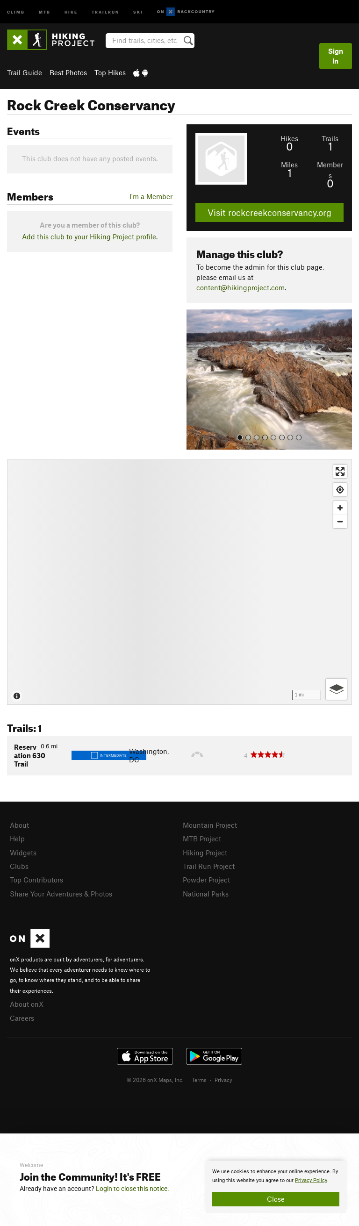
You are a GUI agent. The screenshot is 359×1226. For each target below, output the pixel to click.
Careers (22, 1018)
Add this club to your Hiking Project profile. (90, 236)
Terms (199, 1079)
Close (276, 1199)
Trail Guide (24, 72)
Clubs (19, 866)
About (19, 825)
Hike (71, 11)
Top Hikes (110, 72)
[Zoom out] (340, 521)
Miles (289, 164)
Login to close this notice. (132, 1188)
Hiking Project (205, 852)
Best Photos (68, 72)
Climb (16, 11)
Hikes (289, 138)
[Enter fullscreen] (340, 471)
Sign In (335, 56)
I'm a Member (150, 196)
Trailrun (105, 11)
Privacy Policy (311, 1180)
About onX (26, 1004)
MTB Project (202, 838)
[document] (275, 1186)
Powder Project (206, 879)
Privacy (223, 1079)
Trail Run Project (209, 866)
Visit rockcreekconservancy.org (269, 212)
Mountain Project (210, 825)
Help (17, 838)
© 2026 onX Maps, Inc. (155, 1079)
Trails (330, 138)
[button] (196, 379)
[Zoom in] (340, 508)
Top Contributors (36, 879)
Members (330, 169)
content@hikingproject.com (240, 287)
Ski (138, 11)
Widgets (23, 852)
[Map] (179, 582)
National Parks (206, 893)
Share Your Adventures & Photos (61, 893)
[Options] (336, 689)
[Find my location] (340, 489)
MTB (44, 11)
